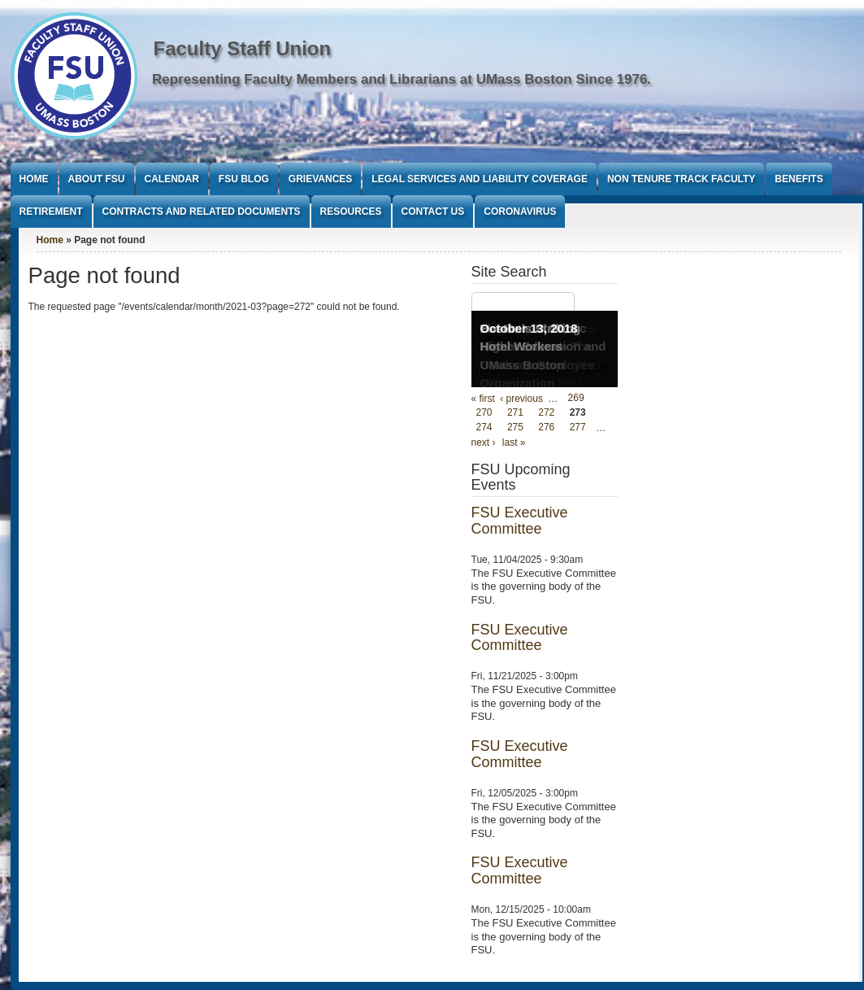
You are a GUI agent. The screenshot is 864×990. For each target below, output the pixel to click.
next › (483, 442)
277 (578, 428)
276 (546, 428)
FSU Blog (244, 179)
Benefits (799, 179)
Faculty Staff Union (243, 48)
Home (34, 179)
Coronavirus (520, 211)
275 (515, 428)
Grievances (320, 179)
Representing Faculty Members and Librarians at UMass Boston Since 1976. (401, 79)
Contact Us (433, 211)
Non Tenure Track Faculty (681, 179)
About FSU (96, 179)
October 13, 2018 (529, 328)
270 (484, 413)
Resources (351, 211)
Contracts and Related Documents (201, 211)
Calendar (172, 179)
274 (484, 428)
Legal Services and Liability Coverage (479, 179)
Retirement (51, 211)
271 (515, 413)
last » (514, 442)
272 (546, 413)
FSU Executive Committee (519, 520)
